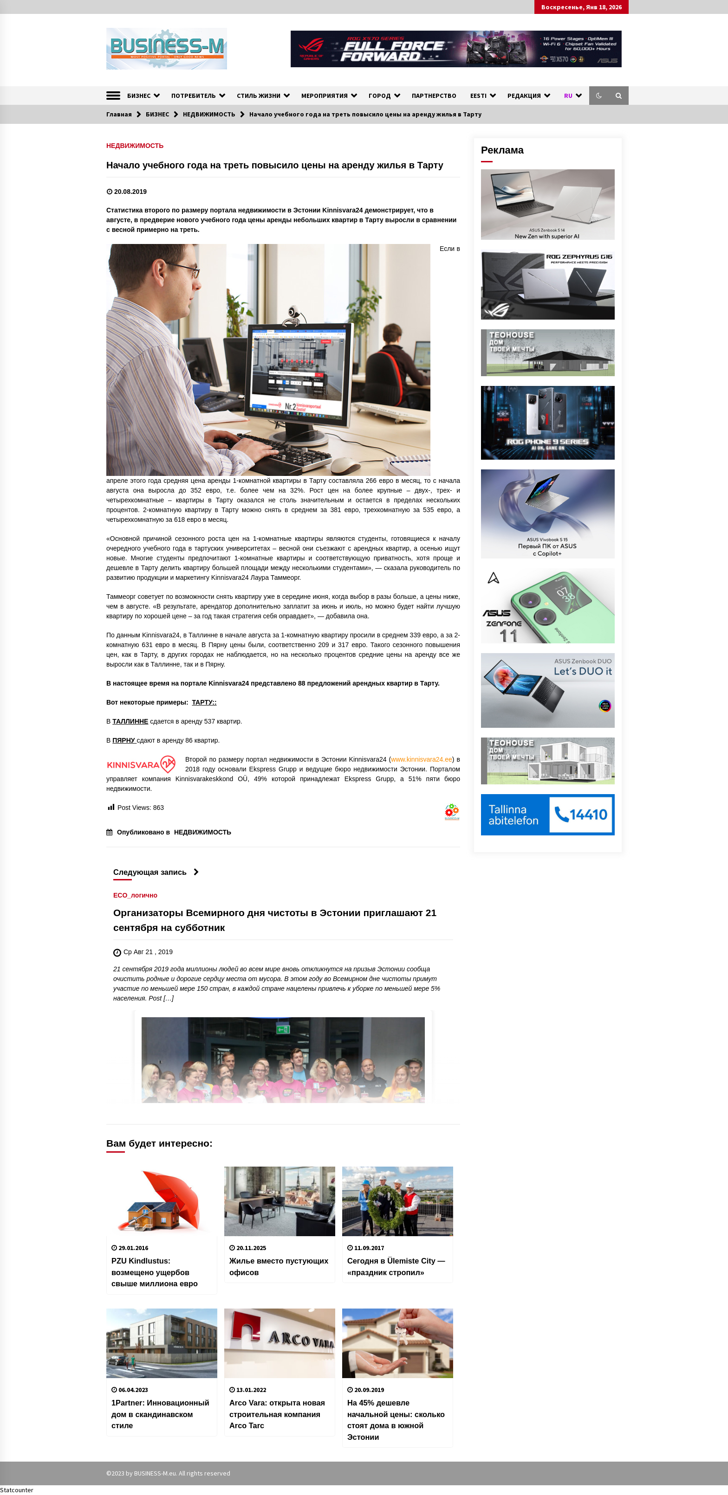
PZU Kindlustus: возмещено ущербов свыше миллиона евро (154, 1272)
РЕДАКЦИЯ (524, 95)
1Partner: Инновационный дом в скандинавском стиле (160, 1414)
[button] (599, 95)
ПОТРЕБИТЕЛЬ (193, 95)
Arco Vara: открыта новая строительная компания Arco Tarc (277, 1414)
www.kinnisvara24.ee (421, 759)
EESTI (478, 95)
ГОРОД (380, 95)
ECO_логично (135, 895)
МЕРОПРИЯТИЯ (324, 95)
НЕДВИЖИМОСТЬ (134, 145)
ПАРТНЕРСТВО (434, 95)
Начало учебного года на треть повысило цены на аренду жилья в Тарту (274, 165)
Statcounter (16, 1490)
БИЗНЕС (138, 95)
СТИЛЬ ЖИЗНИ (258, 95)
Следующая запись (156, 872)
